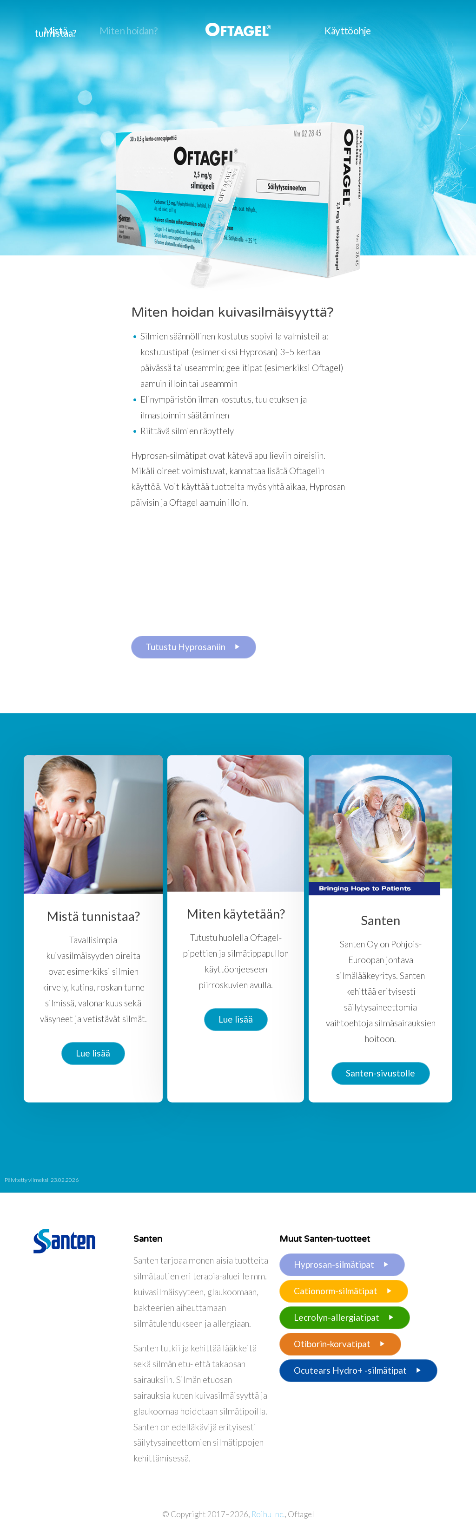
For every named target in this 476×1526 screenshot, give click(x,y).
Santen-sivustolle (380, 1073)
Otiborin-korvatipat (340, 1344)
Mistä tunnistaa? (55, 32)
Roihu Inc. (267, 1514)
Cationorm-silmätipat (344, 1291)
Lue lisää (93, 1053)
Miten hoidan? (128, 30)
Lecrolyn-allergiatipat (345, 1317)
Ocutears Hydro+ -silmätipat (358, 1370)
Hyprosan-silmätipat (342, 1264)
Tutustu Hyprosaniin (193, 647)
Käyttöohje (347, 30)
